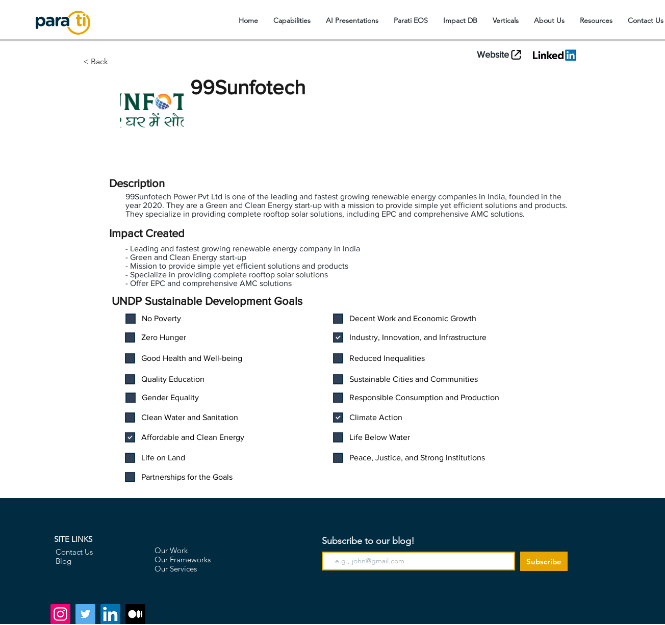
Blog (63, 561)
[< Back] (135, 62)
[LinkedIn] (110, 614)
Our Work (171, 550)
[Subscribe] (544, 561)
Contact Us (74, 552)
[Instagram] (60, 614)
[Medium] (135, 614)
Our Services (176, 569)
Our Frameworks (183, 559)
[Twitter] (85, 614)
